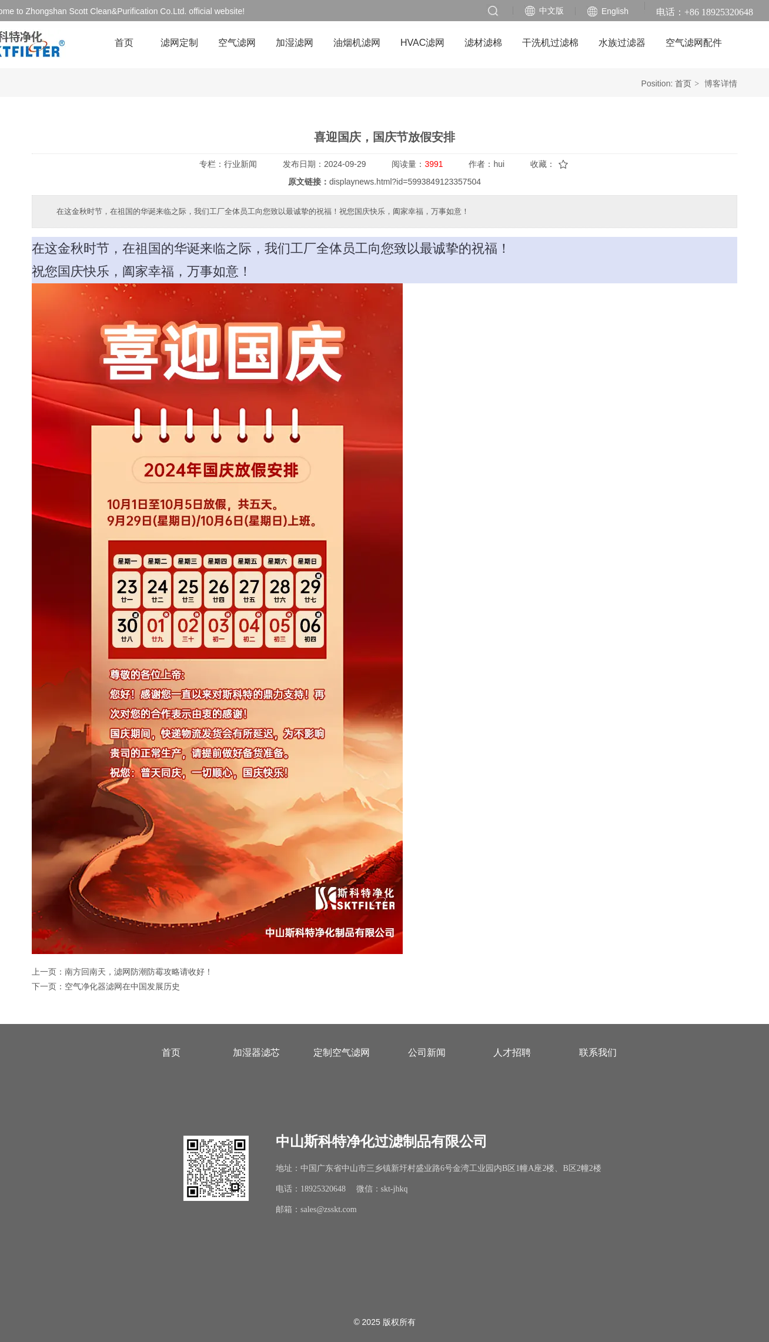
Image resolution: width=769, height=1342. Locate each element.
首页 (683, 83)
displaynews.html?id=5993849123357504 (405, 181)
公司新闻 (427, 1052)
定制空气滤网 (341, 1052)
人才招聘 (512, 1052)
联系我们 (598, 1052)
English (614, 11)
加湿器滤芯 (256, 1052)
